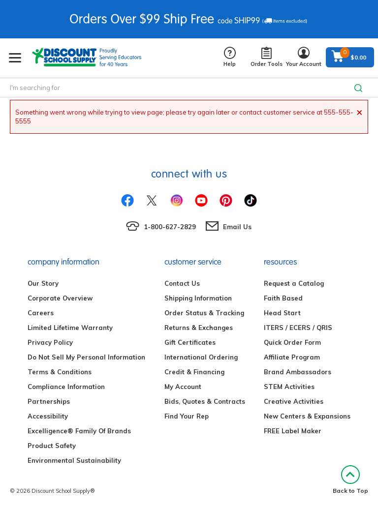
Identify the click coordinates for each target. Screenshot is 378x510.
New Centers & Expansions (307, 416)
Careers (41, 313)
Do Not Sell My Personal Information (86, 357)
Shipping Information (198, 298)
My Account (182, 386)
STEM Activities (289, 386)
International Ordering (201, 357)
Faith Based (283, 298)
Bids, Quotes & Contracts (204, 401)
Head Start (282, 313)
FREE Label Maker (292, 431)
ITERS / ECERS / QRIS (298, 327)
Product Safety (52, 446)
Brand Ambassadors (297, 372)
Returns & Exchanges (198, 327)
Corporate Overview (60, 298)
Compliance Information (66, 386)
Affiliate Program (292, 357)
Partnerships (49, 401)
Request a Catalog (294, 283)
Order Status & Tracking (204, 313)
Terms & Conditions (60, 372)
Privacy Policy (50, 342)
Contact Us (182, 283)
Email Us (237, 227)
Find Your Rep (186, 416)
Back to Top (350, 479)
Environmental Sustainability (74, 460)
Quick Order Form (292, 342)
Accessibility (48, 416)
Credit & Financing (194, 372)
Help (229, 57)
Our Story (43, 283)
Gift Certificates (190, 342)
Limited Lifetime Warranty (70, 327)
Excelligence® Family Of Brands (79, 431)
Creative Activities (293, 401)
